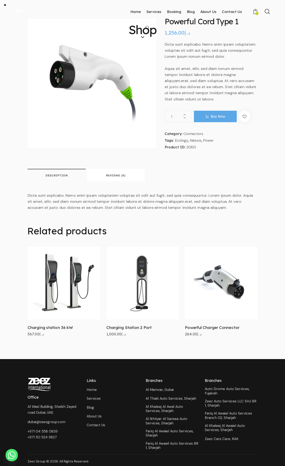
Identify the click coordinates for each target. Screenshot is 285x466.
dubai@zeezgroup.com (46, 422)
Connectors (193, 133)
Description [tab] (57, 175)
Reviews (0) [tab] (116, 175)
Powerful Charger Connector (212, 327)
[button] (244, 116)
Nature (195, 140)
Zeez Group (37, 461)
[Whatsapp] (11, 455)
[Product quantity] (178, 116)
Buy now (218, 116)
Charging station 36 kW (50, 327)
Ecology (181, 140)
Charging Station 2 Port (129, 327)
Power (208, 140)
